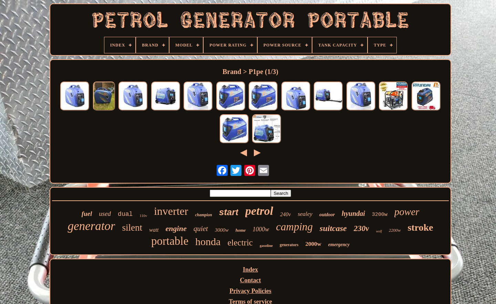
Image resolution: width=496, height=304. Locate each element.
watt (154, 230)
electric (240, 242)
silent (132, 227)
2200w (395, 230)
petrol (259, 211)
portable (169, 241)
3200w (380, 215)
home (241, 230)
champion (203, 214)
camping (294, 227)
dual (125, 214)
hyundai (353, 213)
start (228, 212)
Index (250, 269)
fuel (87, 213)
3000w (222, 230)
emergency (339, 244)
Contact (250, 280)
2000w (313, 244)
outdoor (327, 214)
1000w (260, 229)
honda (207, 241)
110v (143, 215)
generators (289, 244)
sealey (305, 214)
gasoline (266, 245)
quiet (201, 228)
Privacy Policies (250, 290)
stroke (420, 227)
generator (91, 226)
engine (176, 228)
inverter (171, 211)
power (407, 211)
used (105, 213)
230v (361, 228)
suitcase (333, 228)
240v (285, 214)
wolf (379, 231)
